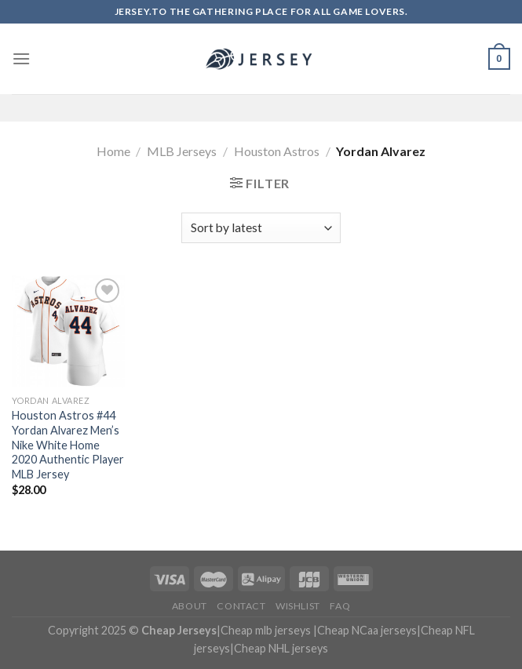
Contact (241, 606)
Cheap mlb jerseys (266, 630)
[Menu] (21, 58)
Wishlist (298, 606)
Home (113, 151)
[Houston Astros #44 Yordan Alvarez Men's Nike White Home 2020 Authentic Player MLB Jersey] (68, 331)
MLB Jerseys (182, 151)
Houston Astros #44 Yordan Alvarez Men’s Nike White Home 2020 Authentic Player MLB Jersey (68, 445)
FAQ (340, 606)
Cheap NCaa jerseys (367, 630)
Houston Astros (276, 151)
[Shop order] (261, 228)
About (189, 606)
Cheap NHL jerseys (281, 648)
